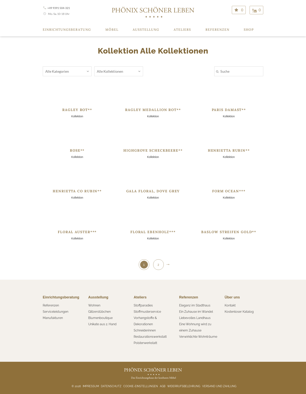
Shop (249, 29)
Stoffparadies (143, 305)
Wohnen (94, 305)
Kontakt (230, 305)
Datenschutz (111, 386)
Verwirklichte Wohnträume (198, 336)
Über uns (232, 297)
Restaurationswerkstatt (150, 336)
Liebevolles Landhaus (195, 318)
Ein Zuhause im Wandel (196, 311)
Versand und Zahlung (219, 386)
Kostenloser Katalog (239, 311)
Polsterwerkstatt (145, 343)
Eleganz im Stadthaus (194, 305)
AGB (162, 386)
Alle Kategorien (67, 71)
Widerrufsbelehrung (183, 386)
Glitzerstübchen (99, 311)
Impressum (91, 386)
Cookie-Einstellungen (140, 386)
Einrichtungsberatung (67, 29)
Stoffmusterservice (147, 311)
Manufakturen (53, 318)
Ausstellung (146, 29)
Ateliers (182, 29)
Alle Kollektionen (119, 71)
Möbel (111, 29)
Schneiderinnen (145, 330)
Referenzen (217, 29)
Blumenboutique (100, 318)
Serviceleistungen (55, 311)
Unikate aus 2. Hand (102, 324)
